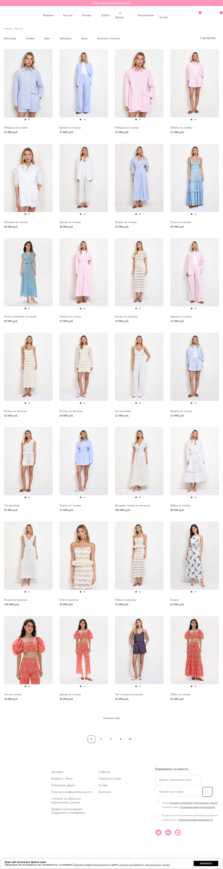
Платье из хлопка (126, 222)
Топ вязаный (123, 411)
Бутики (164, 17)
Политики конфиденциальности (90, 864)
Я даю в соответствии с (189, 805)
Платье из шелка (180, 222)
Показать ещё (111, 718)
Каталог (68, 15)
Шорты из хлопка (181, 127)
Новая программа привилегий (111, 3)
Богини (87, 15)
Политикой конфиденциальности (197, 807)
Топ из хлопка (13, 694)
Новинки (48, 15)
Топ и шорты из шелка (129, 694)
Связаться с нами (110, 778)
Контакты (105, 792)
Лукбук (105, 15)
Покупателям (146, 15)
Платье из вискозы (15, 411)
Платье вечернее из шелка (20, 316)
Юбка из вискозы (125, 599)
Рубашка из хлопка (16, 127)
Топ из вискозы (69, 599)
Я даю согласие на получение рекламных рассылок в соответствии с (189, 817)
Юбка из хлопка (180, 505)
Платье (174, 599)
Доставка (57, 771)
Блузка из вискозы (126, 316)
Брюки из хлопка (70, 127)
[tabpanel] (28, 83)
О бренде (119, 15)
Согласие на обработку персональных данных (193, 802)
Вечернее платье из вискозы (132, 505)
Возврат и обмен (62, 778)
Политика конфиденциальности (71, 792)
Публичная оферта (63, 785)
